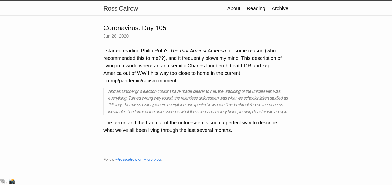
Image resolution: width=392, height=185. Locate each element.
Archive (280, 8)
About (233, 8)
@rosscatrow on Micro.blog (138, 159)
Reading (256, 8)
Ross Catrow (121, 8)
